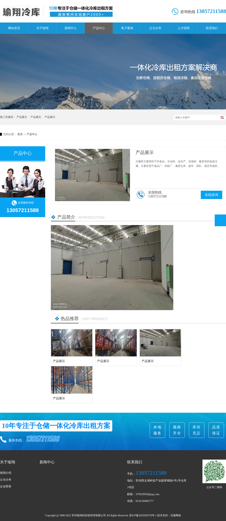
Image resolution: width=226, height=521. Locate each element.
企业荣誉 (5, 486)
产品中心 (99, 28)
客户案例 (127, 28)
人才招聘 (184, 28)
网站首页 (14, 28)
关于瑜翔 (42, 28)
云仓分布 (155, 28)
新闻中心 (71, 28)
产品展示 (22, 117)
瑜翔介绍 (5, 472)
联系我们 (212, 28)
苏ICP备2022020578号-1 (143, 515)
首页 (20, 134)
